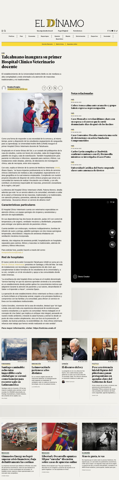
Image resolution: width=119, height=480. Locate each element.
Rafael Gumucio (86, 470)
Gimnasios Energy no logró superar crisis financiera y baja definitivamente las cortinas (19, 459)
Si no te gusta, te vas (93, 456)
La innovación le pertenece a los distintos (41, 370)
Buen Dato (59, 39)
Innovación (36, 364)
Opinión (57, 36)
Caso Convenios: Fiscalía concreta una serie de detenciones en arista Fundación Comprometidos (94, 137)
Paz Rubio (4, 398)
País (21, 36)
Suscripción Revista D (45, 31)
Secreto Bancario (47, 44)
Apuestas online (72, 44)
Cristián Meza (5, 475)
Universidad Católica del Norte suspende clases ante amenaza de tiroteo (92, 169)
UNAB (57, 168)
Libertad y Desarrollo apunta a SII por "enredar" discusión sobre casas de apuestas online (59, 459)
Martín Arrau (60, 44)
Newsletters (77, 31)
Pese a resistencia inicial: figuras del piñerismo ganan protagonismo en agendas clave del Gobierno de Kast (102, 374)
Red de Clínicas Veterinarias (13, 265)
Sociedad (107, 36)
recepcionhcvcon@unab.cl (12, 252)
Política (11, 36)
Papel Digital (63, 31)
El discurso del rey (72, 367)
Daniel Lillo (95, 395)
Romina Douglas (13, 87)
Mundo (68, 36)
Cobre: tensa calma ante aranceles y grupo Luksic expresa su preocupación (93, 106)
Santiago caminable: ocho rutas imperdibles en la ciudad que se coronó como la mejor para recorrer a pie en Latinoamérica (14, 375)
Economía (32, 36)
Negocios (5, 453)
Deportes (94, 36)
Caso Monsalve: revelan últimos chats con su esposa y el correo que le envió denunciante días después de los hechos (93, 121)
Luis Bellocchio (36, 386)
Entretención (80, 36)
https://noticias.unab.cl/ (44, 328)
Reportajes (45, 36)
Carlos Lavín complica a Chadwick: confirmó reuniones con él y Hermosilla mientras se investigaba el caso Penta (92, 154)
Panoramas (6, 364)
